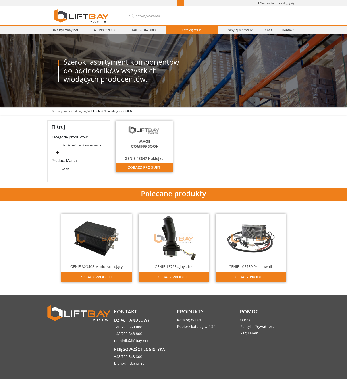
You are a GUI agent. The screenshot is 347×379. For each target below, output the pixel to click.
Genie (65, 169)
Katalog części (192, 30)
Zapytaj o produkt (240, 30)
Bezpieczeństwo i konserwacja (81, 145)
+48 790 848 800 (144, 30)
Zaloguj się (286, 3)
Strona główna (61, 111)
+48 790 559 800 (104, 30)
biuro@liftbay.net (129, 363)
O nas (268, 30)
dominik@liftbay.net (131, 340)
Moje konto (266, 3)
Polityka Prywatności (258, 326)
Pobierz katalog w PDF (196, 326)
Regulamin (249, 333)
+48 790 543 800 (128, 356)
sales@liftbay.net (65, 30)
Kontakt (287, 30)
